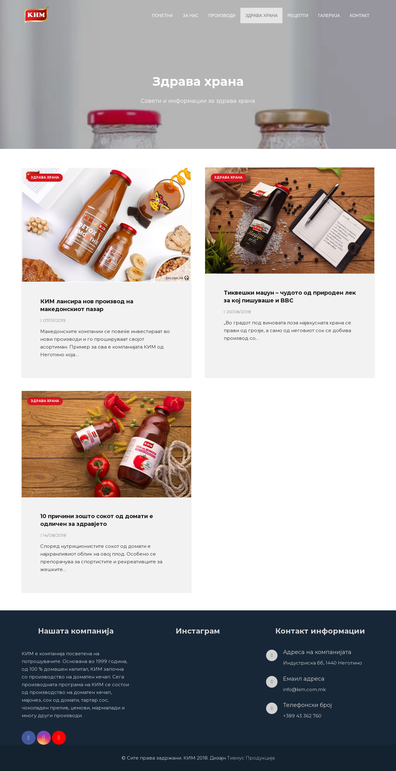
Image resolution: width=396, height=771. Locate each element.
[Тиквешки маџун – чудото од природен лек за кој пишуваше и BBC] (290, 220)
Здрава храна (45, 177)
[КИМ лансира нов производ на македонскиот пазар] (106, 224)
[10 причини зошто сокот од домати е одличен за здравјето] (106, 444)
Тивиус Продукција (251, 758)
